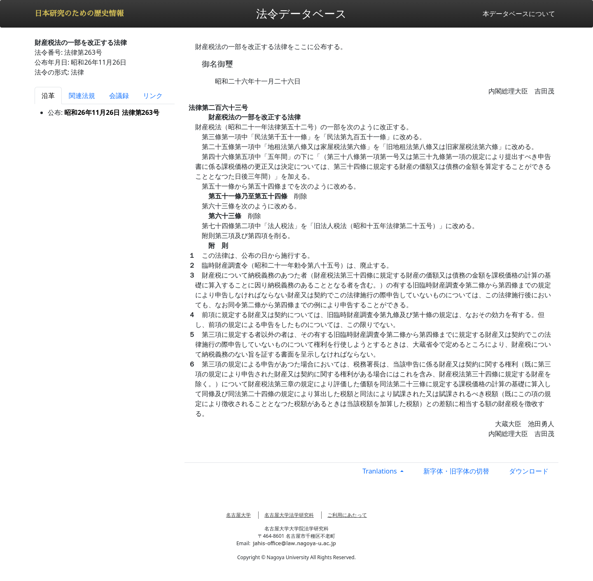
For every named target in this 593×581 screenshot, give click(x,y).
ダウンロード (529, 471)
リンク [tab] (153, 95)
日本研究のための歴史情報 (79, 13)
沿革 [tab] (48, 95)
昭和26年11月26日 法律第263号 (111, 112)
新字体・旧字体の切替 (456, 471)
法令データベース (301, 13)
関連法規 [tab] (82, 95)
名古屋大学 (238, 514)
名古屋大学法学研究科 (289, 514)
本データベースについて (519, 13)
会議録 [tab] (119, 95)
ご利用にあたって (347, 514)
